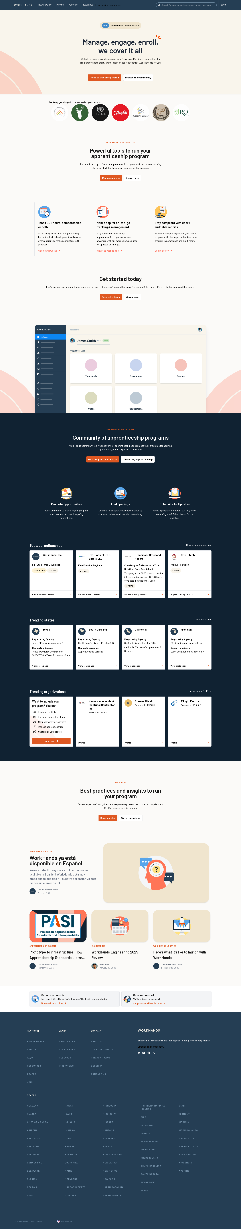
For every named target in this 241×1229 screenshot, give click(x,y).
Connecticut (35, 1162)
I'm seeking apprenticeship (138, 459)
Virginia (184, 1122)
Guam (30, 1195)
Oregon (145, 1133)
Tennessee (148, 1182)
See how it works (49, 250)
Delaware (33, 1170)
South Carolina (98, 629)
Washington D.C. (189, 1146)
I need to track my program (105, 77)
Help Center (67, 1049)
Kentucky (71, 1154)
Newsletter (67, 1041)
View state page (51, 665)
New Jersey (110, 1162)
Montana (108, 1130)
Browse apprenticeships (198, 544)
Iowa (68, 1138)
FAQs (30, 1057)
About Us (97, 1041)
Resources (34, 1065)
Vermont (184, 1114)
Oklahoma (147, 1125)
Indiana (70, 1130)
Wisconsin (185, 1162)
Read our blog (107, 817)
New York (109, 1179)
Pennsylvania (150, 1141)
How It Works (36, 1041)
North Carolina (113, 1187)
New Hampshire (112, 1154)
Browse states (203, 619)
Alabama (32, 1105)
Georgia (32, 1187)
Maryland (71, 1179)
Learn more (132, 177)
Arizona (32, 1130)
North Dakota (112, 1195)
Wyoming (184, 1170)
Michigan (186, 629)
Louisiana (71, 1162)
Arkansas (33, 1138)
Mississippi (110, 1114)
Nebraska (109, 1138)
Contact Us (98, 1074)
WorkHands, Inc (52, 555)
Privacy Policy (100, 1057)
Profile (97, 742)
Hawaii (69, 1105)
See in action (163, 250)
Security (97, 1065)
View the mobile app (109, 250)
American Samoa (37, 1122)
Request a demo (111, 177)
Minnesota (110, 1105)
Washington (186, 1138)
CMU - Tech (188, 555)
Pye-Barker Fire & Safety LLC (100, 556)
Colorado (33, 1154)
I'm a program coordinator (102, 459)
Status (31, 1074)
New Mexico (110, 1170)
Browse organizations (200, 690)
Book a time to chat (53, 1003)
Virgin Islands (188, 1130)
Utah (182, 1105)
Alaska (31, 1114)
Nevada (107, 1146)
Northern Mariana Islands (153, 1107)
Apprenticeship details (51, 594)
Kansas (69, 1146)
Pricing (32, 1049)
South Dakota (150, 1174)
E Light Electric (190, 701)
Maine (68, 1170)
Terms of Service (102, 1049)
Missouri (108, 1122)
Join (30, 1082)
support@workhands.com (149, 1003)
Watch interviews (130, 817)
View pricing (132, 296)
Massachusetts (75, 1187)
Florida (32, 1179)
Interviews (66, 1065)
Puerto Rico (148, 1149)
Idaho (68, 1114)
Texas (46, 629)
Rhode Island (149, 1157)
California (141, 629)
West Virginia (188, 1154)
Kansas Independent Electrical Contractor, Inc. (102, 704)
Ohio (143, 1117)
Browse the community (138, 77)
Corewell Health (144, 701)
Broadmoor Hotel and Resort (148, 556)
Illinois (70, 1122)
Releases (65, 1057)
